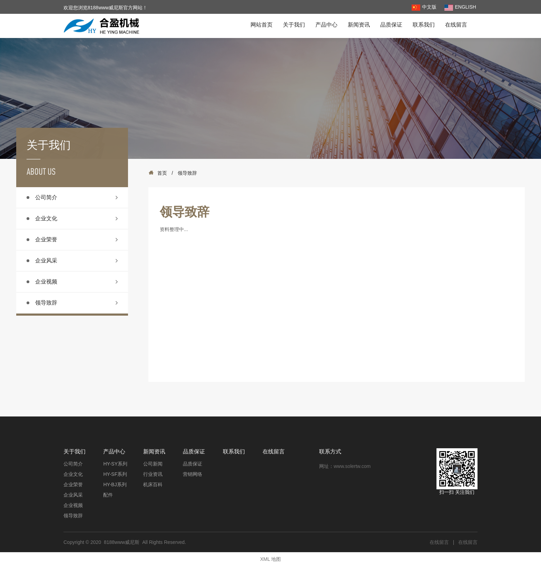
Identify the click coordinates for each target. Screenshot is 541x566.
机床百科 (153, 484)
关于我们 (294, 25)
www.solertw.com (352, 466)
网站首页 (261, 25)
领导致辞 (46, 303)
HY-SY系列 (115, 464)
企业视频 (46, 282)
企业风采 (46, 260)
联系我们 (424, 25)
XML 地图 (270, 559)
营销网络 (192, 474)
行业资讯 (153, 474)
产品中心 (326, 25)
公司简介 (46, 197)
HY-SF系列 (115, 474)
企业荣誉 (46, 239)
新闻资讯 (359, 25)
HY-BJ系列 (114, 484)
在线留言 (456, 25)
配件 (108, 495)
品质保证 (391, 25)
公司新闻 (153, 464)
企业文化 (46, 218)
